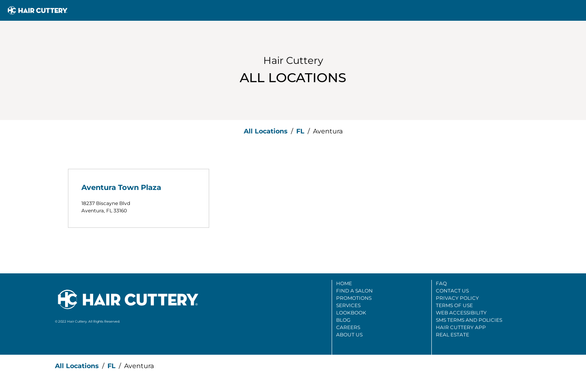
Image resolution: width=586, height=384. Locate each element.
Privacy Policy (457, 298)
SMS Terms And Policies (469, 320)
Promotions (354, 298)
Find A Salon (354, 291)
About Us (349, 335)
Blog (343, 320)
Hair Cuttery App (461, 327)
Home (344, 283)
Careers (348, 327)
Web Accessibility (461, 313)
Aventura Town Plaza (121, 187)
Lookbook (351, 313)
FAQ (441, 283)
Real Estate (452, 335)
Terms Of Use (454, 305)
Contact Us (452, 291)
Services (348, 305)
